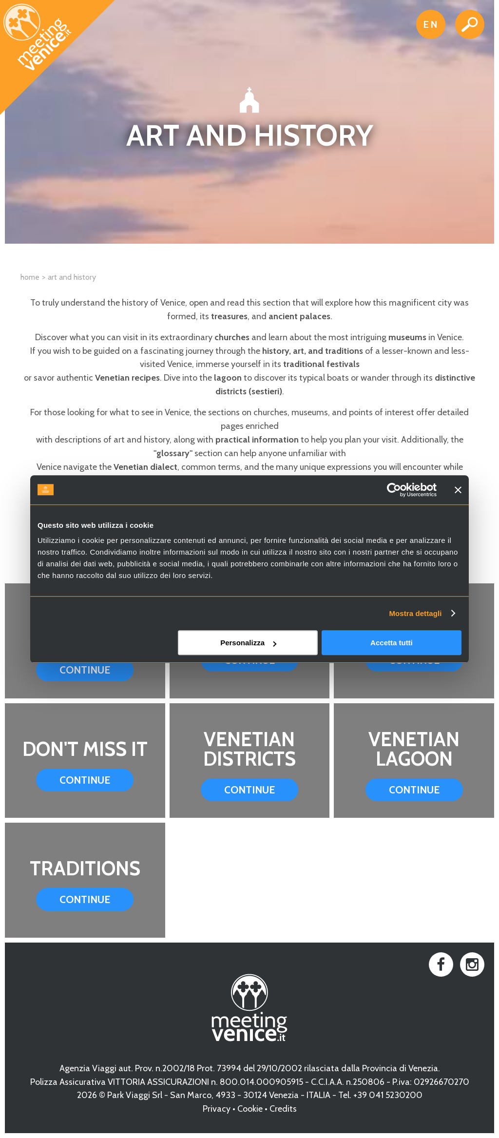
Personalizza (248, 642)
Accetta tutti (391, 642)
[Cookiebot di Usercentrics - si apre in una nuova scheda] (394, 489)
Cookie (250, 1108)
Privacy (216, 1108)
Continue (84, 670)
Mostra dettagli (415, 613)
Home (29, 277)
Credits (283, 1108)
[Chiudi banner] (458, 489)
